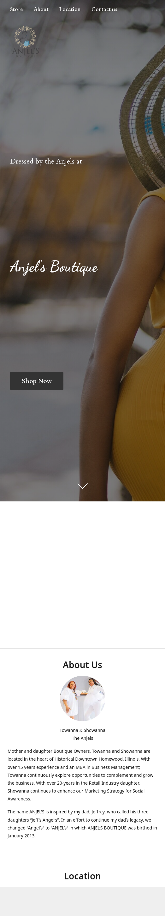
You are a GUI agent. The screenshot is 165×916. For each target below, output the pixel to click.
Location (70, 9)
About (41, 9)
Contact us (104, 9)
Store (16, 9)
